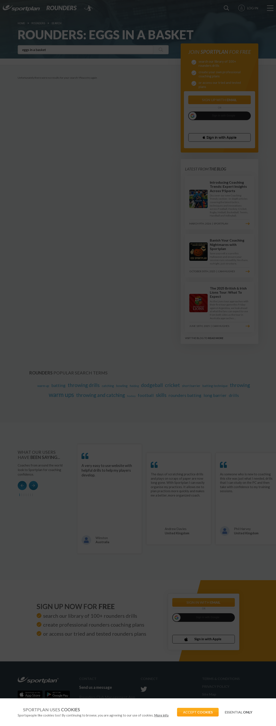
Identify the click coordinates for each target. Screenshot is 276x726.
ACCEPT (196, 712)
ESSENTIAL (238, 712)
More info (161, 715)
